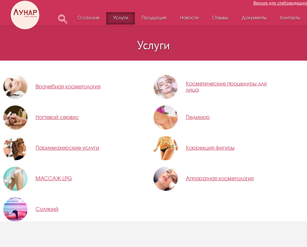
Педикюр (198, 117)
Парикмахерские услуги (67, 148)
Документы (254, 18)
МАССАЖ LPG (54, 178)
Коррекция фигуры (210, 148)
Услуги (120, 18)
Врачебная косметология (68, 86)
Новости (189, 18)
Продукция (154, 18)
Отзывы (220, 18)
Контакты (290, 18)
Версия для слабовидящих (280, 3)
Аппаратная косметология (220, 178)
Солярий (47, 209)
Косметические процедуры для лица (226, 87)
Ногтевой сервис (57, 117)
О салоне (89, 18)
